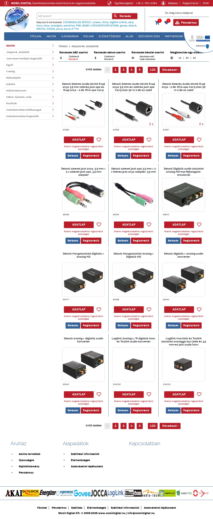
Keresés (122, 16)
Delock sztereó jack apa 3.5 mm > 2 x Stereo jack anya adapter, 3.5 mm (133, 170)
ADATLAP (78, 139)
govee (123, 25)
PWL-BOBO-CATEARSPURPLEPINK (97, 25)
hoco (39, 25)
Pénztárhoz (186, 23)
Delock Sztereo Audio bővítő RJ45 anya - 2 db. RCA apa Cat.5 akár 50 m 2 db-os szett (184, 86)
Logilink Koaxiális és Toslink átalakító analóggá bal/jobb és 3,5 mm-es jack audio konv (183, 341)
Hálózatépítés (13, 77)
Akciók (51, 36)
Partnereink (174, 36)
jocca (59, 29)
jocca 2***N (71, 29)
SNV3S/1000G (45, 29)
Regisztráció (190, 3)
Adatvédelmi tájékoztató (87, 466)
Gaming (10, 71)
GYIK (206, 3)
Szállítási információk (85, 454)
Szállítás (76, 507)
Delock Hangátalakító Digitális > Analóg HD (83, 255)
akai (131, 22)
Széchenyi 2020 (149, 36)
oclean (97, 22)
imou (47, 25)
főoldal (36, 36)
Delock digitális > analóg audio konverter (183, 255)
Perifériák (11, 103)
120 (153, 70)
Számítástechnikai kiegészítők (22, 116)
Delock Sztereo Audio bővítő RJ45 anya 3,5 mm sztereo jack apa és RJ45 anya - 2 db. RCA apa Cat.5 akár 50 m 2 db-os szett (83, 86)
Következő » (170, 70)
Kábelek (10, 84)
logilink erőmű (118, 22)
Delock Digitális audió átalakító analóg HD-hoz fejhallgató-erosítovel (184, 171)
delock (132, 25)
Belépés (173, 3)
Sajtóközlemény (29, 466)
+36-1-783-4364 (146, 3)
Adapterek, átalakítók (17, 52)
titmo (105, 22)
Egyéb (9, 64)
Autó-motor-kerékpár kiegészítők (24, 58)
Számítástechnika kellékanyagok (23, 109)
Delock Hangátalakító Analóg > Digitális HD (134, 255)
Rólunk (88, 36)
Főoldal (63, 46)
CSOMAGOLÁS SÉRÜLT (77, 22)
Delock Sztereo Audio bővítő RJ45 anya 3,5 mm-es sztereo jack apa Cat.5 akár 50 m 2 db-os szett (133, 86)
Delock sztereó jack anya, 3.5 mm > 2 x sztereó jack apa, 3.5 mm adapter (83, 171)
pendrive (69, 25)
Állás (129, 36)
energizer (56, 25)
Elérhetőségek (110, 36)
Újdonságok (70, 36)
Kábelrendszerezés (16, 90)
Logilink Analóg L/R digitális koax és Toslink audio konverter (133, 340)
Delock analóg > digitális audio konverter (83, 340)
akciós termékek (29, 454)
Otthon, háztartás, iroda (18, 96)
